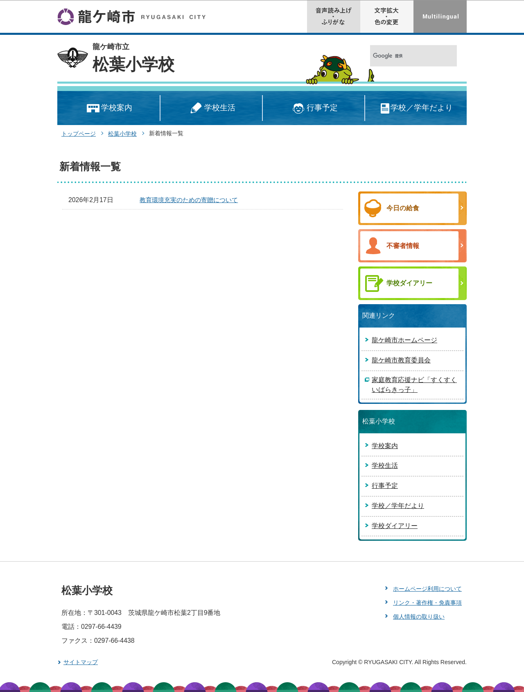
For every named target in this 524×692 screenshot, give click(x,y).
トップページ (78, 133)
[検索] (404, 55)
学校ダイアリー (395, 525)
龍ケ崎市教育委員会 (401, 360)
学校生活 (211, 108)
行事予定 (314, 108)
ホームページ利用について (427, 588)
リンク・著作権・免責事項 (427, 602)
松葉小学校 (133, 64)
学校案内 (108, 108)
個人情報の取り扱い (419, 616)
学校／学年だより (416, 108)
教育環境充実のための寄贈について (189, 199)
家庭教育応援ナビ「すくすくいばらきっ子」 (414, 384)
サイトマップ (80, 662)
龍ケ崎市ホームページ (404, 340)
